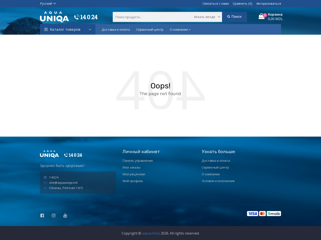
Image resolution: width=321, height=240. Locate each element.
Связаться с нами (216, 3)
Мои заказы (131, 167)
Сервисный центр (149, 29)
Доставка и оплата (116, 29)
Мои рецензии (133, 174)
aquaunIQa (151, 233)
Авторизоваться (268, 3)
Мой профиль (132, 181)
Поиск (234, 17)
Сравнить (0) (242, 3)
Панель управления (137, 160)
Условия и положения (218, 181)
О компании (180, 29)
